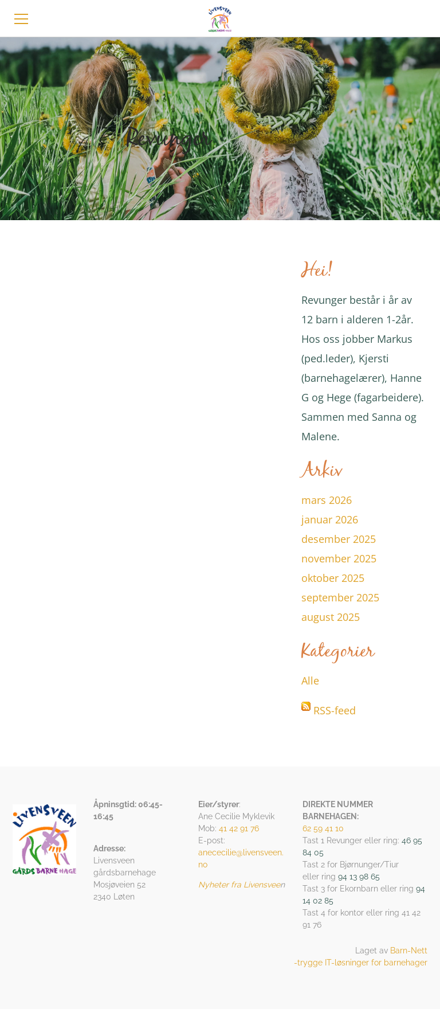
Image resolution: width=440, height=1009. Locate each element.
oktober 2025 (332, 578)
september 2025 (340, 597)
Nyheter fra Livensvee (239, 884)
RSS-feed (334, 710)
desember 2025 (338, 539)
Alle (310, 680)
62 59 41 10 (323, 828)
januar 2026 (329, 519)
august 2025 (330, 617)
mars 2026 (326, 500)
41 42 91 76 (239, 828)
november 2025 (338, 558)
